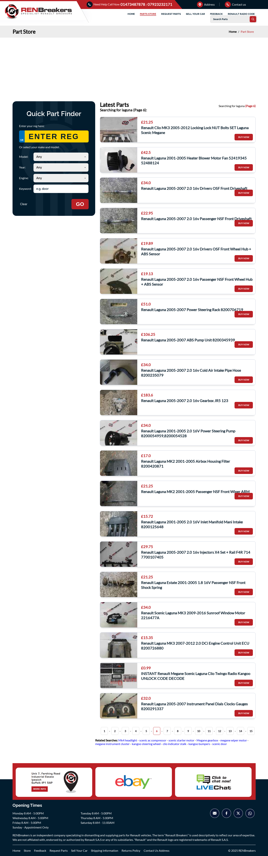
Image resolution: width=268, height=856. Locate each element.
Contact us (235, 4)
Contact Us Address (156, 850)
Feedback (40, 850)
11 (209, 731)
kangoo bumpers (199, 744)
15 (250, 731)
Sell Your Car (79, 850)
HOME (131, 14)
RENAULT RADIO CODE (241, 14)
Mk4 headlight (127, 740)
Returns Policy (131, 850)
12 (219, 731)
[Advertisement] (134, 65)
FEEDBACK (216, 14)
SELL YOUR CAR (195, 14)
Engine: (24, 178)
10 (198, 731)
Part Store (247, 31)
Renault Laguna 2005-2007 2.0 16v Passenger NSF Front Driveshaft (196, 218)
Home (233, 31)
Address (206, 4)
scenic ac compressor (152, 740)
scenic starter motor (181, 740)
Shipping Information (104, 850)
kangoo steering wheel (146, 744)
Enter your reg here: (32, 126)
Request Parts (59, 850)
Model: (23, 156)
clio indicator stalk (174, 744)
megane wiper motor (233, 740)
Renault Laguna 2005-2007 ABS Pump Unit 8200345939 (188, 340)
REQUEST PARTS (171, 14)
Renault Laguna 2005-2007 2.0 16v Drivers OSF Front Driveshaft (194, 188)
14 (240, 731)
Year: (22, 167)
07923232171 (160, 4)
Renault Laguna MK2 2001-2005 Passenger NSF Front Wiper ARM (195, 491)
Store (27, 850)
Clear (23, 204)
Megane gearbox (207, 740)
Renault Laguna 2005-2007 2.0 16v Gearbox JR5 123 (184, 400)
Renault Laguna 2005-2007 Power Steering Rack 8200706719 (192, 309)
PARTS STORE (148, 14)
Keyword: (25, 188)
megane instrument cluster (112, 744)
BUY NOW (243, 137)
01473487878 (133, 4)
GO (80, 204)
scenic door (219, 744)
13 (230, 731)
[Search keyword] (60, 189)
